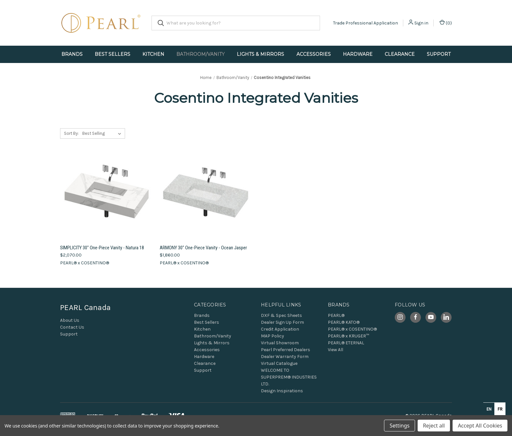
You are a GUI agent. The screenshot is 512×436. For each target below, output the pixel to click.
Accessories (313, 54)
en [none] (489, 409)
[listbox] (103, 133)
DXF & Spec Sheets (281, 315)
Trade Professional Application (365, 23)
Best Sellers (112, 54)
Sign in (421, 23)
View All (335, 349)
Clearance (400, 54)
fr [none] (500, 409)
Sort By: (71, 133)
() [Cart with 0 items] (446, 23)
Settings (399, 425)
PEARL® (336, 315)
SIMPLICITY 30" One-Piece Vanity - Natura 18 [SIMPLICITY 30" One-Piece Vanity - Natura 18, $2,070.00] (102, 248)
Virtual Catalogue (279, 363)
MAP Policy (272, 336)
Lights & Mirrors (260, 54)
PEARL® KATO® (344, 322)
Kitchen (153, 54)
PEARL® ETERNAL (346, 343)
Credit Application (280, 329)
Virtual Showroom (280, 343)
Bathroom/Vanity (200, 54)
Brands (72, 54)
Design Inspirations (282, 391)
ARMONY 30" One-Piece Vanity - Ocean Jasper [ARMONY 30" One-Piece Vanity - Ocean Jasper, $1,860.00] (203, 248)
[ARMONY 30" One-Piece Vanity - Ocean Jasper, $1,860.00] (206, 194)
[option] (499, 409)
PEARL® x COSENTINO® (352, 329)
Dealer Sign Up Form (282, 322)
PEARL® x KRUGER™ (348, 336)
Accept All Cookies (480, 425)
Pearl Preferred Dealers (285, 349)
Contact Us (72, 327)
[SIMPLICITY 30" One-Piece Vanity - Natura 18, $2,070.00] (106, 194)
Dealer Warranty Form (285, 356)
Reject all (434, 425)
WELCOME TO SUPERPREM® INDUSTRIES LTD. (289, 377)
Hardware (358, 54)
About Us (69, 320)
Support (439, 54)
